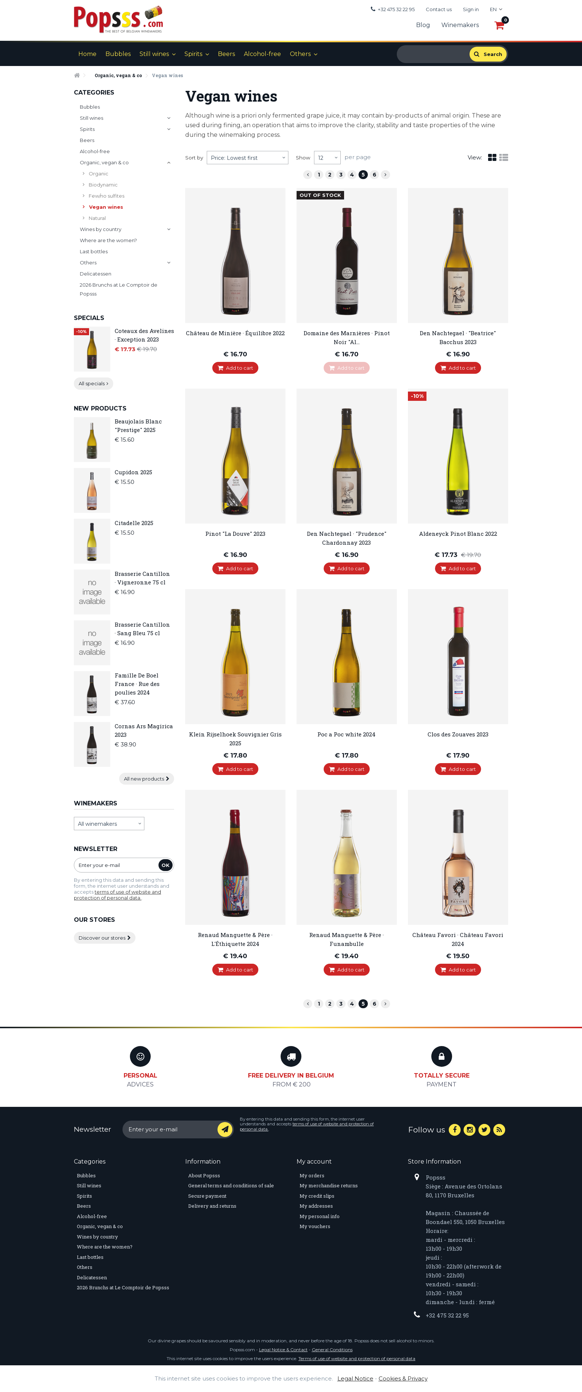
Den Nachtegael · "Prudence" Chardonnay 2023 (346, 538)
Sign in (471, 9)
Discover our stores (105, 938)
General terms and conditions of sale (231, 1185)
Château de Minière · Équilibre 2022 (235, 333)
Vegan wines (105, 207)
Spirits (193, 53)
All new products (146, 779)
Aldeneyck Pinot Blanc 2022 (458, 533)
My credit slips (317, 1196)
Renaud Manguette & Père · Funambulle (346, 939)
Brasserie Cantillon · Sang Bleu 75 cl (142, 629)
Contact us (439, 9)
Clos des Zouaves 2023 (458, 734)
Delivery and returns (212, 1206)
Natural (97, 218)
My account (314, 1161)
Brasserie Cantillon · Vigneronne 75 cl (142, 578)
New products (100, 408)
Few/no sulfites (106, 196)
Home (87, 53)
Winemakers (460, 25)
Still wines (154, 53)
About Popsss (204, 1175)
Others (300, 53)
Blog (423, 25)
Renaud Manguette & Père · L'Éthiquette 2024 (235, 939)
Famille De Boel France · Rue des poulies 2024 (137, 684)
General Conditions (332, 1349)
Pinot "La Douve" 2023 (235, 533)
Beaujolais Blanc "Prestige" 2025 (138, 425)
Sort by (194, 158)
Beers (226, 53)
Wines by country (100, 229)
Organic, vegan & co (104, 162)
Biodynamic (103, 185)
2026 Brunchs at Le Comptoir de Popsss (118, 289)
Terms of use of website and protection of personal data (356, 1358)
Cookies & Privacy (403, 1378)
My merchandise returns (329, 1185)
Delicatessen (95, 274)
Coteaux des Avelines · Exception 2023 (144, 335)
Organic (98, 174)
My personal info (320, 1216)
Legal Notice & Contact (283, 1349)
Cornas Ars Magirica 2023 (144, 730)
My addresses (316, 1206)
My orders (312, 1175)
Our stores (94, 919)
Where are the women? (108, 240)
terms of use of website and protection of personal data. (117, 895)
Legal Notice (355, 1378)
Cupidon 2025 (133, 472)
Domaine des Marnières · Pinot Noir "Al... (347, 337)
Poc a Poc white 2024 (346, 734)
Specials (89, 317)
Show (303, 158)
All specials (93, 383)
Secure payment (207, 1196)
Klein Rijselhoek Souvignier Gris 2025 (235, 738)
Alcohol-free (262, 53)
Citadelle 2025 (134, 523)
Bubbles (118, 53)
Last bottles (94, 251)
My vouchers (315, 1226)
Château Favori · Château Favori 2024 (457, 939)
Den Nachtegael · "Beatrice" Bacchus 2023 (458, 337)
